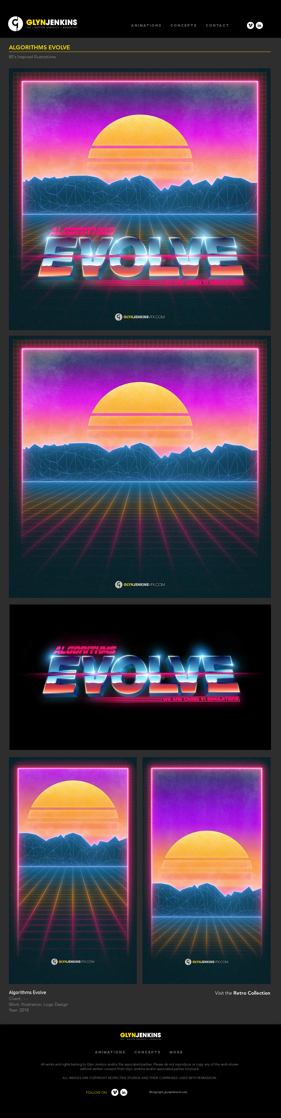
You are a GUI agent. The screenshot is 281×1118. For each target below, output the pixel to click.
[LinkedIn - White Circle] (259, 25)
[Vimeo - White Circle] (250, 25)
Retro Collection (251, 993)
